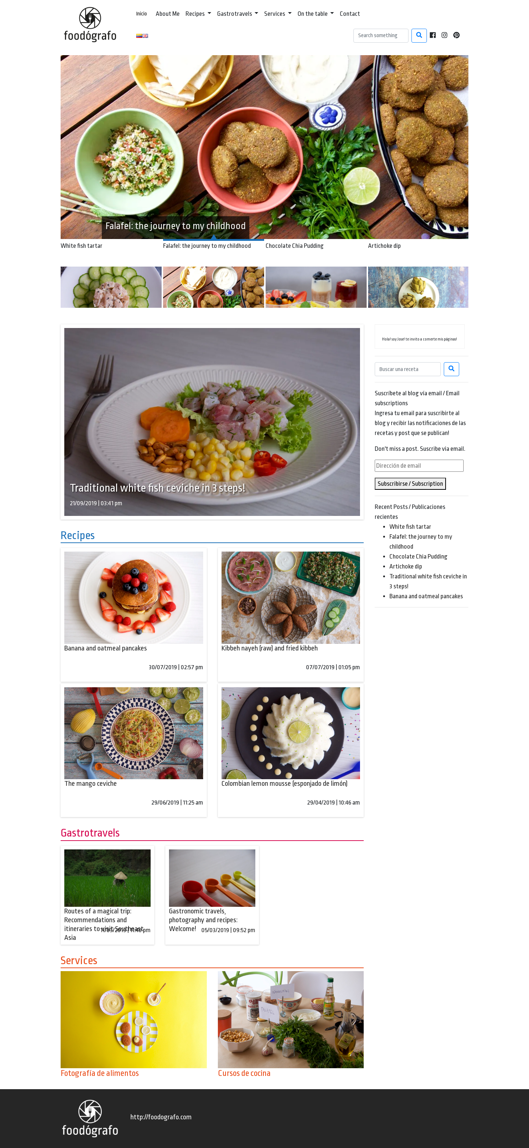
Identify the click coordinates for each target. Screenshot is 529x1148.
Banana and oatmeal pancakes (426, 596)
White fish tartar (410, 526)
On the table (313, 13)
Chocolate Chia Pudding (418, 556)
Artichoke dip (405, 566)
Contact (350, 13)
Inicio (141, 14)
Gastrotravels (235, 13)
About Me (168, 13)
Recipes (196, 13)
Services (275, 13)
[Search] (381, 36)
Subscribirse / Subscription (410, 483)
